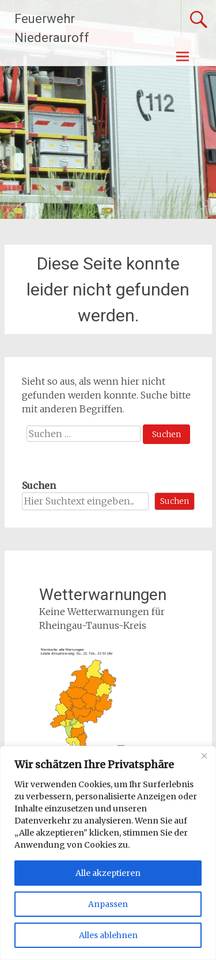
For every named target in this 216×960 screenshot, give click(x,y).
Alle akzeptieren (108, 873)
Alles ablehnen (108, 935)
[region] (108, 853)
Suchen (39, 485)
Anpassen (108, 904)
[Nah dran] (204, 755)
